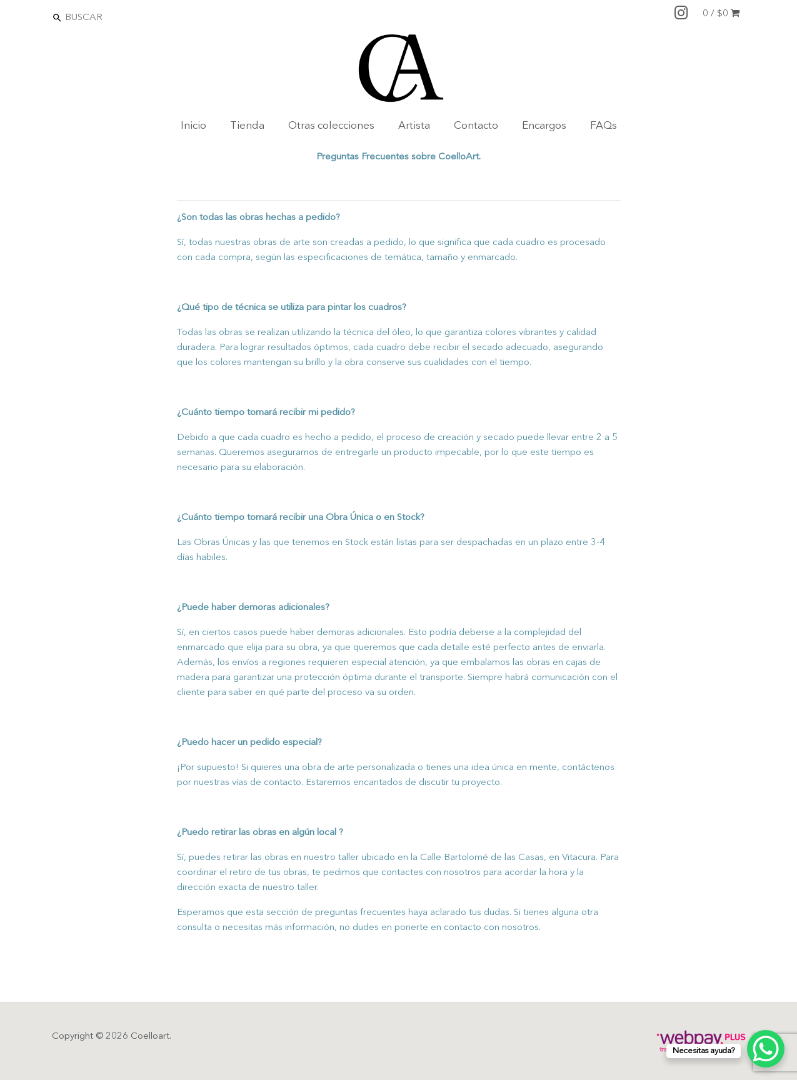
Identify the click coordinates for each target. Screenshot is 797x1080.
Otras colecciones (331, 126)
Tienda (247, 126)
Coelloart (150, 1036)
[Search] (118, 17)
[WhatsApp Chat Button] (765, 1049)
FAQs (603, 126)
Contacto (476, 126)
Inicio (193, 126)
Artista (414, 126)
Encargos (544, 126)
